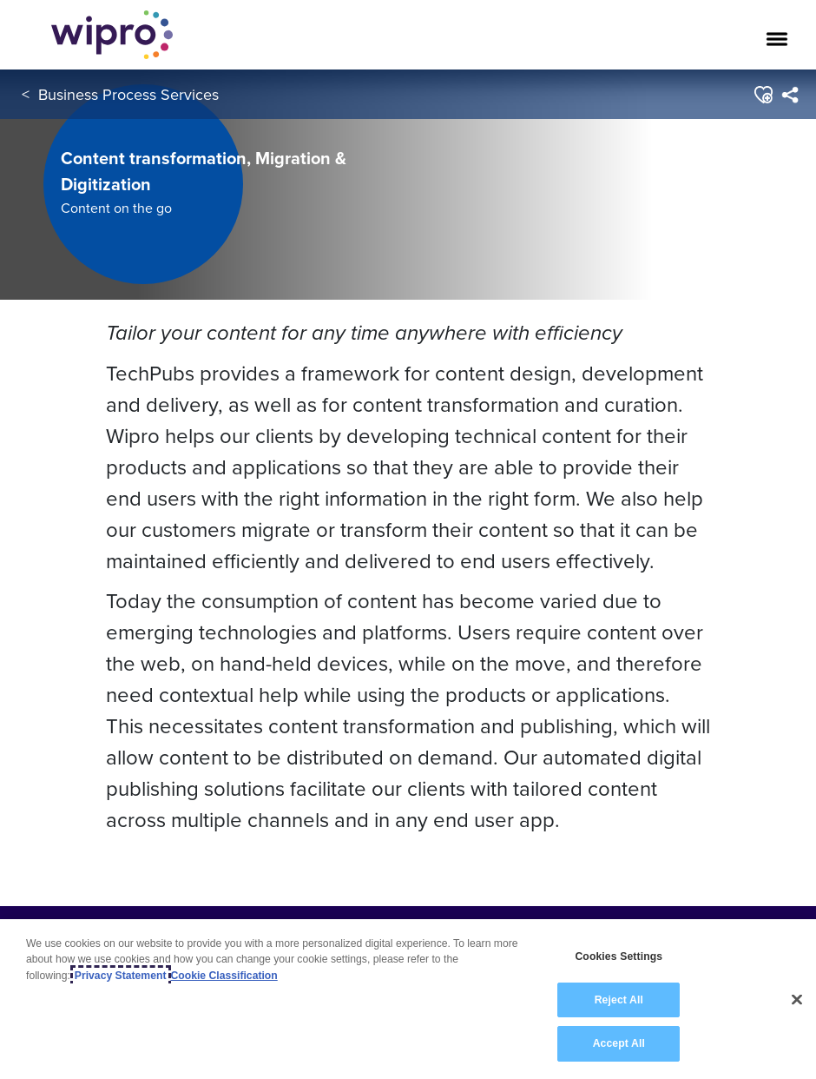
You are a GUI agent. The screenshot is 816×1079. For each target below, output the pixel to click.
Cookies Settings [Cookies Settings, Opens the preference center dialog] (618, 956)
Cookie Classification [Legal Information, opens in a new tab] (224, 976)
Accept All (619, 1043)
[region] (408, 999)
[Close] (797, 1000)
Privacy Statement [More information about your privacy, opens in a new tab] (121, 976)
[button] (762, 95)
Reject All (619, 1000)
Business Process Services (128, 94)
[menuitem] (789, 95)
